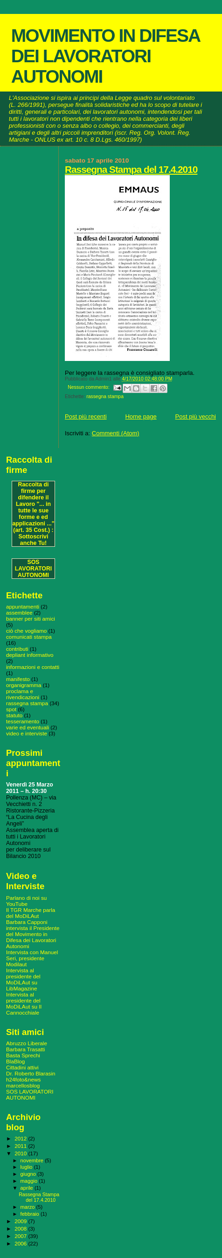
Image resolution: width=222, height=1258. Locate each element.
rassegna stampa (105, 396)
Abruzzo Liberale (26, 1043)
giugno (29, 1174)
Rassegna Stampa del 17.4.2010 (131, 169)
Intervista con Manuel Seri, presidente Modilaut (32, 958)
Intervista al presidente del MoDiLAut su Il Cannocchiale (24, 1003)
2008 (21, 1228)
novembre (33, 1160)
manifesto (18, 679)
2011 (21, 1146)
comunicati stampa (29, 637)
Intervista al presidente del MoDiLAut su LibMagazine (23, 979)
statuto (14, 715)
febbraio (31, 1214)
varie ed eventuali (27, 727)
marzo (28, 1207)
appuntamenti (22, 606)
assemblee (19, 612)
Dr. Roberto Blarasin (31, 1073)
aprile (28, 1188)
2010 (21, 1153)
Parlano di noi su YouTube (26, 901)
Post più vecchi (195, 416)
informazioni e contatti (32, 667)
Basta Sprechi (23, 1055)
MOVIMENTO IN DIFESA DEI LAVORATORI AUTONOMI (105, 56)
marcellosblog (23, 1085)
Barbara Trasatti (25, 1049)
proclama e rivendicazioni (22, 694)
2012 (21, 1138)
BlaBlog (15, 1061)
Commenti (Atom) (115, 433)
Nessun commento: (89, 387)
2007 (21, 1236)
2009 (21, 1221)
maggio (30, 1181)
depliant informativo (30, 655)
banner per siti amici (30, 619)
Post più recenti (86, 416)
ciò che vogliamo (26, 631)
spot (11, 709)
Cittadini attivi (22, 1067)
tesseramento (22, 721)
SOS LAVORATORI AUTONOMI (33, 568)
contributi (17, 649)
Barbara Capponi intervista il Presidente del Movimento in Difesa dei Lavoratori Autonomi (33, 934)
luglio (27, 1167)
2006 (21, 1243)
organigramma (24, 685)
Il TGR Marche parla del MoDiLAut (30, 913)
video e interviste (26, 733)
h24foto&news (23, 1079)
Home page (140, 416)
